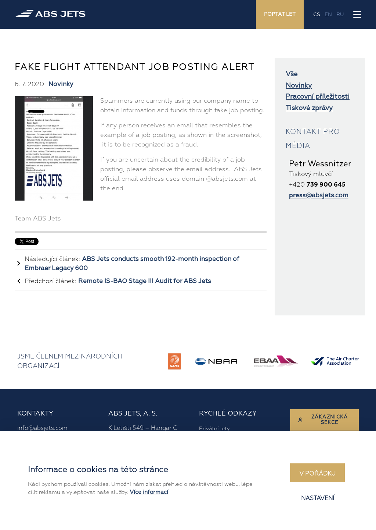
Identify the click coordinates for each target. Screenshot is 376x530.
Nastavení (317, 498)
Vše (291, 74)
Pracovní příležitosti (318, 96)
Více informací (149, 492)
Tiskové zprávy (309, 108)
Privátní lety (214, 428)
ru (340, 14)
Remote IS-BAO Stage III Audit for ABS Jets (144, 281)
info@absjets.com (42, 428)
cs (316, 14)
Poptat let (280, 14)
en (328, 14)
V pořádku (317, 473)
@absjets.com (318, 195)
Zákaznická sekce (322, 419)
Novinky (60, 84)
